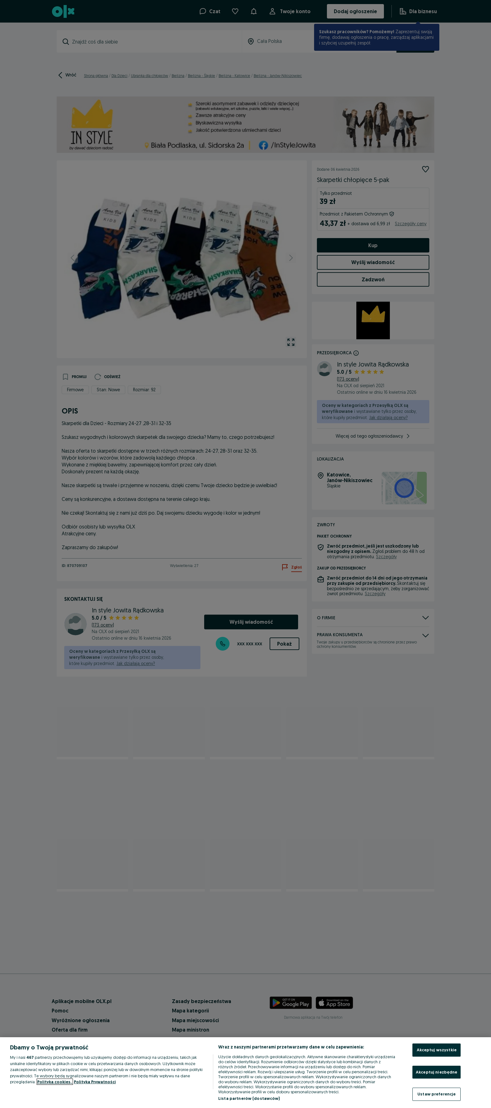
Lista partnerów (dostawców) (249, 1098)
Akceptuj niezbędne (436, 1071)
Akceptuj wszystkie (437, 1049)
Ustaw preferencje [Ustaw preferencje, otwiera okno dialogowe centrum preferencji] (436, 1093)
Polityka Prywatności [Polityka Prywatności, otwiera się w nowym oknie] (95, 1081)
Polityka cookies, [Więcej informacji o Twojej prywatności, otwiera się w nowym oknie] (54, 1081)
